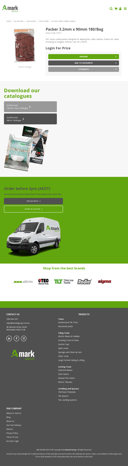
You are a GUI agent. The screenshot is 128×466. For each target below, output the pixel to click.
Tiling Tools (63, 333)
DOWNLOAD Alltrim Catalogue (14, 119)
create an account (32, 209)
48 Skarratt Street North (16, 327)
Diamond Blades (65, 370)
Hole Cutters (63, 374)
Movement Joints (65, 326)
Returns (9, 429)
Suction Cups (63, 344)
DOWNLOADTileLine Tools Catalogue (17, 106)
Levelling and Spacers (68, 388)
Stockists (84, 69)
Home (8, 21)
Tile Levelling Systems (67, 400)
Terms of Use (12, 437)
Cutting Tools (64, 367)
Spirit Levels (63, 348)
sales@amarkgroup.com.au (18, 323)
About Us (10, 421)
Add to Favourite (84, 63)
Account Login (12, 441)
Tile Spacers (19, 21)
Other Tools (63, 356)
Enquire (84, 56)
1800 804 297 (12, 319)
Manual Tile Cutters (66, 378)
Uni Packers (31, 21)
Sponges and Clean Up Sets (70, 352)
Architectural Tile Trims (68, 322)
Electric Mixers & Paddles (69, 336)
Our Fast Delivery (13, 425)
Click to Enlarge (24, 67)
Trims (61, 319)
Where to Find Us (13, 413)
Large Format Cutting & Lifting (71, 360)
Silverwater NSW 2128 (15, 329)
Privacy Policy (12, 433)
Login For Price (58, 48)
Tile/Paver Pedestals (67, 392)
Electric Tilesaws (65, 382)
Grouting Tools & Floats (68, 340)
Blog (8, 417)
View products (32, 201)
